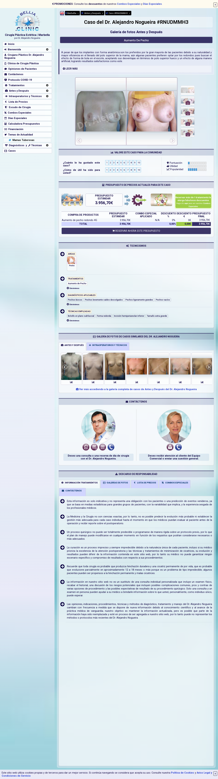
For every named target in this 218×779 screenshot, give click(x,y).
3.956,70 (103, 202)
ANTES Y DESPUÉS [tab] (72, 345)
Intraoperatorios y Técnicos (23, 96)
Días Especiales (152, 4)
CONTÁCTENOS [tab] (71, 490)
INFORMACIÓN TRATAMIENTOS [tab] (79, 482)
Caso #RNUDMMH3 (117, 13)
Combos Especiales (129, 4)
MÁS (75, 68)
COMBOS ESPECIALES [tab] (174, 482)
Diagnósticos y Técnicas (23, 145)
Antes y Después (91, 13)
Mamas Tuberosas (21, 140)
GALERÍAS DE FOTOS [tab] (115, 482)
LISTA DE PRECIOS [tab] (144, 482)
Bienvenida (12, 49)
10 (139, 162)
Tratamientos (14, 85)
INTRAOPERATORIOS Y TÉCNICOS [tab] (108, 345)
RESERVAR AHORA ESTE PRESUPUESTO (136, 230)
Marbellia (71, 13)
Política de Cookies (182, 772)
